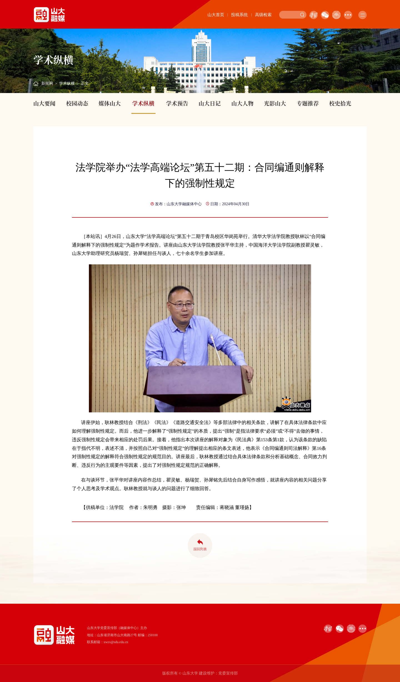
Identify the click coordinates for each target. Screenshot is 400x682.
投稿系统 (239, 14)
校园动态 (77, 103)
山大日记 (210, 103)
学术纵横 (67, 83)
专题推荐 (308, 103)
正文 (85, 83)
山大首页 (216, 14)
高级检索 (263, 14)
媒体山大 (110, 103)
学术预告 (177, 103)
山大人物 (242, 103)
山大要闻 (44, 103)
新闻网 (47, 83)
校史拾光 (340, 103)
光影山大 (275, 103)
